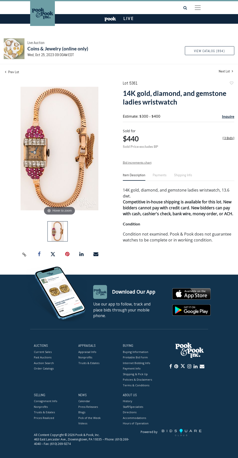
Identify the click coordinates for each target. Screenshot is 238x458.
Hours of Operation (136, 423)
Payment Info (132, 368)
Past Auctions (42, 357)
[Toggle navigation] (197, 7)
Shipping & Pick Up (135, 374)
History (127, 401)
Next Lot (226, 71)
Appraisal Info (87, 352)
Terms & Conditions (136, 385)
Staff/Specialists (133, 407)
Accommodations (134, 418)
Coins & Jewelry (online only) (57, 48)
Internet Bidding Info (136, 363)
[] (228, 138)
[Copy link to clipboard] (24, 254)
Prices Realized (44, 418)
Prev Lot (12, 72)
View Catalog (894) (209, 51)
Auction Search (44, 363)
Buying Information (135, 352)
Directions (129, 412)
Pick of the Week (89, 418)
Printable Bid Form (135, 357)
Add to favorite (231, 84)
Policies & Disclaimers (137, 379)
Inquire (228, 116)
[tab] (134, 177)
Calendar (84, 401)
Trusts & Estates (88, 363)
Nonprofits (85, 357)
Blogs (81, 412)
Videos (82, 423)
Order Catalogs (44, 368)
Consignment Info (45, 401)
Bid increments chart (137, 162)
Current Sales (43, 352)
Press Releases (88, 407)
